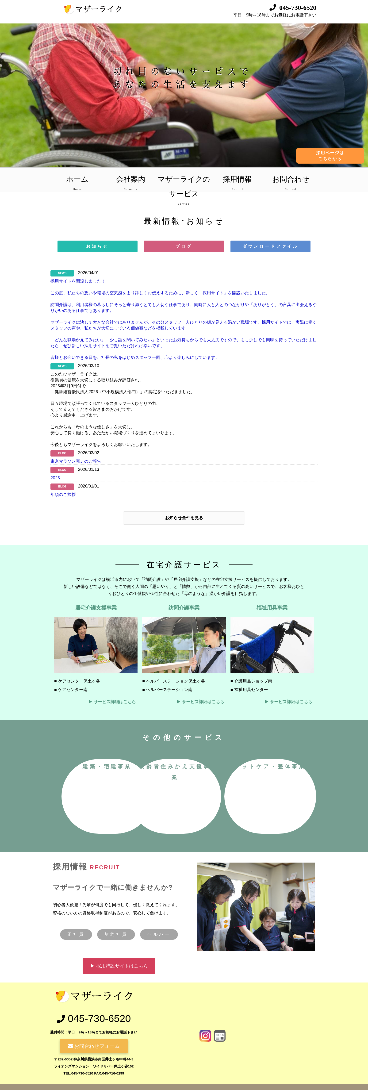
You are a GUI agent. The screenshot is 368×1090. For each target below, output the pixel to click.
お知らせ (97, 246)
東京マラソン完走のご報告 (75, 461)
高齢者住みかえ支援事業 (233, 772)
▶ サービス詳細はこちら (112, 702)
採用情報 (237, 184)
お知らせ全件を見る (184, 518)
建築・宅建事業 (139, 766)
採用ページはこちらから (330, 155)
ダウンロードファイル (270, 246)
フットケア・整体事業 (186, 848)
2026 (55, 478)
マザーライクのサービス (184, 184)
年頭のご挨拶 (63, 494)
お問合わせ (290, 184)
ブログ (184, 246)
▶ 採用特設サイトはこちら (119, 1049)
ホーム (77, 184)
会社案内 (130, 184)
